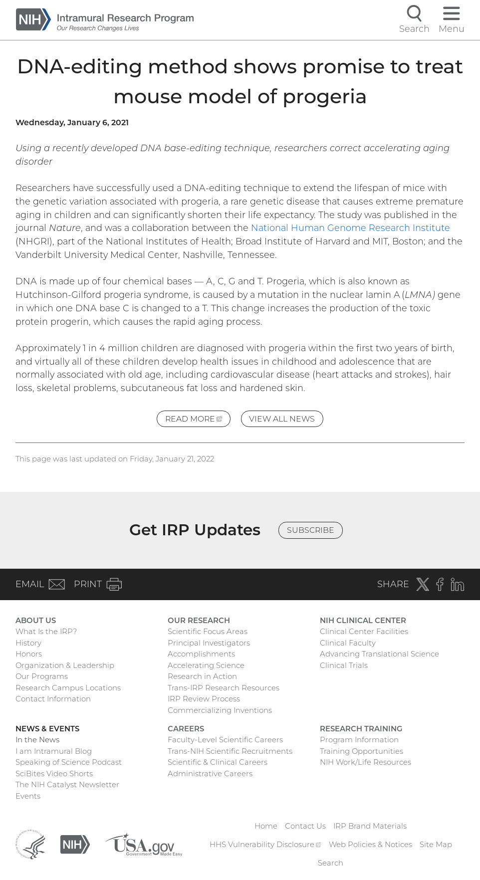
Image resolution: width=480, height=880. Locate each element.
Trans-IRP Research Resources (223, 687)
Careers (186, 728)
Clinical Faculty (348, 643)
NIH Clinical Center (363, 620)
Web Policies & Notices (370, 844)
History (28, 643)
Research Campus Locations (68, 687)
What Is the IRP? (46, 631)
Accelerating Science (206, 665)
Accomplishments (201, 654)
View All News (282, 419)
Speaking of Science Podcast (68, 762)
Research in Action (202, 676)
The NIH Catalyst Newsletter (67, 784)
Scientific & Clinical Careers (217, 762)
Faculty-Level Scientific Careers (225, 739)
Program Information (359, 739)
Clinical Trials (344, 665)
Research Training (361, 728)
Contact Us (305, 826)
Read (198, 420)
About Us (35, 620)
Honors (28, 654)
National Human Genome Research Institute (350, 227)
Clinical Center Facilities (364, 631)
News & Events (47, 728)
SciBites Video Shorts (54, 773)
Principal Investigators (209, 643)
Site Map (436, 844)
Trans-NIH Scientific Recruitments (230, 751)
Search (330, 863)
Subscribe (310, 530)
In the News (37, 739)
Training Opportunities (361, 751)
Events (27, 796)
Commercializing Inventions (220, 710)
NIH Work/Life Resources (365, 762)
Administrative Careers (210, 773)
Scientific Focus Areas (207, 631)
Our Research (199, 620)
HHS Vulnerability (265, 844)
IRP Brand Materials (370, 826)
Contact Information (53, 698)
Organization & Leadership (64, 665)
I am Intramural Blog (53, 751)
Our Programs (41, 676)
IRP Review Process (204, 698)
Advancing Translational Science (379, 654)
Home (265, 826)
